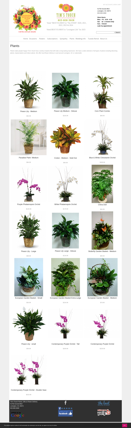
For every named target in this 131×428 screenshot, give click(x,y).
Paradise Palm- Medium (28, 158)
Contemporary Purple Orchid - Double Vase (28, 390)
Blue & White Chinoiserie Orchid (102, 158)
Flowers (42, 39)
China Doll (102, 205)
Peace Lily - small (28, 344)
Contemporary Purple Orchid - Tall (65, 344)
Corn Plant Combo (102, 111)
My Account (107, 5)
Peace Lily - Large (28, 251)
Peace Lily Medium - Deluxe (65, 111)
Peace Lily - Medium (28, 111)
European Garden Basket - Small (28, 298)
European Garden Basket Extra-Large (65, 298)
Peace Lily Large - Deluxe (65, 251)
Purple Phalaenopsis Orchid (28, 204)
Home (25, 39)
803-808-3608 (101, 13)
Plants (72, 39)
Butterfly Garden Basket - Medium (102, 251)
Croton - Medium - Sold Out (65, 158)
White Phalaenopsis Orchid (65, 204)
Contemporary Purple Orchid (102, 344)
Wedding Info (81, 39)
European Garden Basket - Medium (102, 298)
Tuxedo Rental (93, 39)
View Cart (117, 5)
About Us (103, 39)
